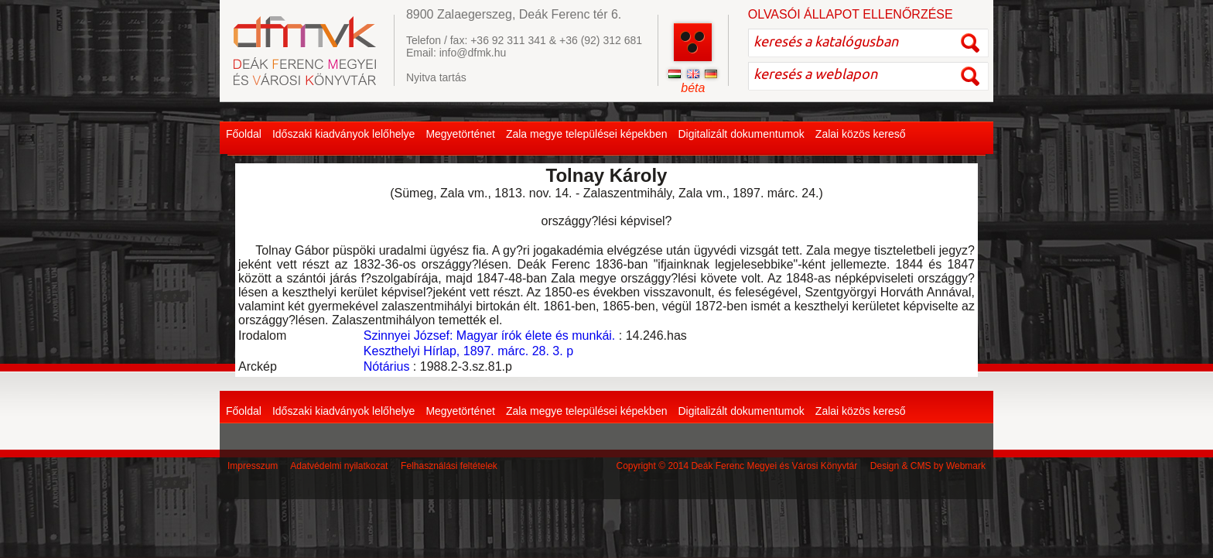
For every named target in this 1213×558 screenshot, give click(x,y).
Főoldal (243, 134)
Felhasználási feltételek (449, 465)
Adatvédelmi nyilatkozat (339, 465)
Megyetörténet (460, 134)
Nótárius (387, 366)
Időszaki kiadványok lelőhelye (343, 134)
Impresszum (252, 465)
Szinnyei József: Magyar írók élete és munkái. (489, 335)
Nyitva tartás (436, 77)
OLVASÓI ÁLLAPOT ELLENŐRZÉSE (850, 14)
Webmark (966, 465)
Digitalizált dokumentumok (741, 134)
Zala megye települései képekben (587, 134)
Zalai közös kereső (860, 134)
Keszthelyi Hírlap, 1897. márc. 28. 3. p (468, 351)
